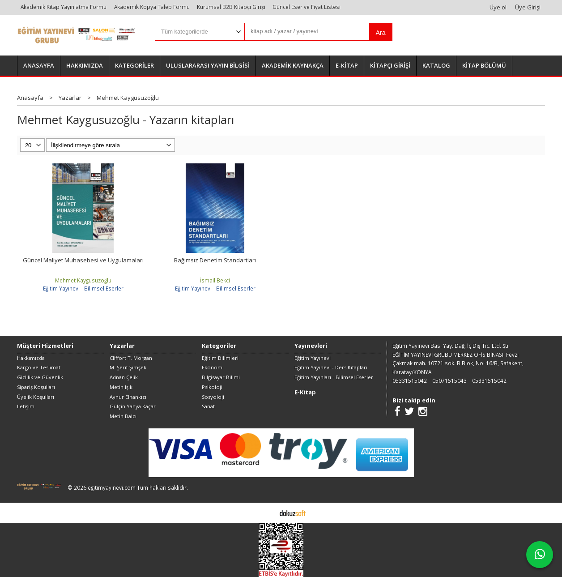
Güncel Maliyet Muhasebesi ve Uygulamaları (83, 260)
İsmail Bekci (215, 280)
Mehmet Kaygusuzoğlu (83, 280)
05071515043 (449, 380)
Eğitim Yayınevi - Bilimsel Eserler (83, 288)
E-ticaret (267, 513)
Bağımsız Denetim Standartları (215, 260)
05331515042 (409, 380)
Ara (380, 32)
